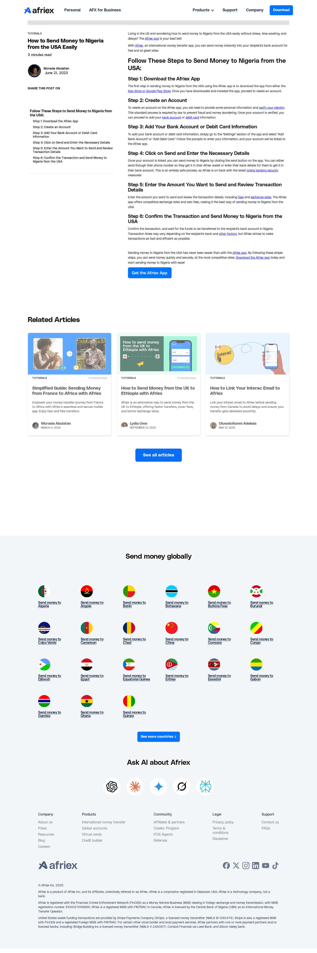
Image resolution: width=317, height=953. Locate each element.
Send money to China (176, 641)
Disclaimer (220, 839)
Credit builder (92, 840)
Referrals (160, 840)
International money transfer (104, 822)
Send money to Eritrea (176, 677)
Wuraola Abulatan (56, 68)
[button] (203, 10)
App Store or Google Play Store (149, 91)
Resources (46, 834)
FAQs (266, 828)
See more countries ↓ (158, 736)
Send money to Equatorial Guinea (136, 677)
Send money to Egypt (92, 677)
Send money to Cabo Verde (49, 641)
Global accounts (94, 828)
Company (255, 10)
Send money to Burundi (261, 604)
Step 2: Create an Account (52, 127)
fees (241, 197)
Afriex (139, 45)
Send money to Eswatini (219, 677)
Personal (72, 10)
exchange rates (261, 197)
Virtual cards (92, 834)
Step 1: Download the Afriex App (55, 121)
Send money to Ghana (92, 714)
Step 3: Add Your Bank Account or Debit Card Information (65, 135)
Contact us (270, 822)
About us (45, 822)
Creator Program (166, 828)
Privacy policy (223, 822)
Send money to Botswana (176, 604)
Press (42, 828)
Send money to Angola (92, 604)
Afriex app (152, 38)
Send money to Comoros (219, 641)
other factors (228, 234)
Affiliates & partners (169, 822)
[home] (39, 10)
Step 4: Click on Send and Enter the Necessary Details (71, 142)
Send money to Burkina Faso (219, 604)
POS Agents (163, 834)
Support (230, 10)
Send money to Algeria (49, 604)
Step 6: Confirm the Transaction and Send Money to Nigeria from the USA (70, 159)
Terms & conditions (220, 830)
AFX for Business (105, 10)
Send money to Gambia (49, 714)
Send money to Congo (261, 641)
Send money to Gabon (261, 677)
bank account (171, 117)
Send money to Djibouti (49, 677)
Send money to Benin (134, 604)
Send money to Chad (134, 641)
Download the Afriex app (253, 257)
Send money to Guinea (134, 714)
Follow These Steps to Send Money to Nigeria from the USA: (71, 113)
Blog (41, 840)
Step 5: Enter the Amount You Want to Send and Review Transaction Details (73, 150)
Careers (44, 846)
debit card (192, 117)
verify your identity (271, 107)
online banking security (262, 170)
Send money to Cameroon (92, 641)
